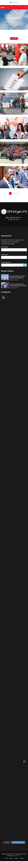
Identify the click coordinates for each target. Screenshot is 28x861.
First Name (4, 247)
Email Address (5, 262)
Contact (22, 858)
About (11, 858)
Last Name (4, 254)
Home (9, 21)
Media (16, 858)
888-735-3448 (13, 219)
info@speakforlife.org (13, 217)
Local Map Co (17, 855)
